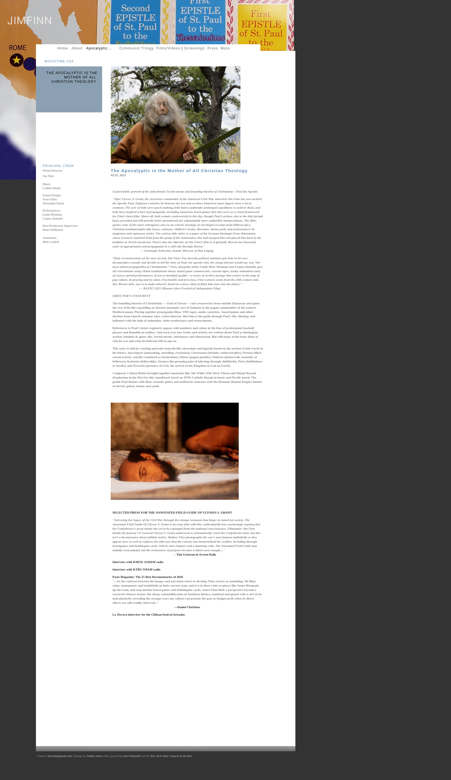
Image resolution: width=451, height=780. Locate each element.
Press (212, 48)
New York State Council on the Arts (171, 756)
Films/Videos (168, 48)
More (226, 48)
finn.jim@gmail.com (59, 756)
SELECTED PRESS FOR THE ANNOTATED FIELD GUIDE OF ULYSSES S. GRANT (173, 512)
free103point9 (132, 756)
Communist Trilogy (136, 48)
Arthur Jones (94, 756)
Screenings (194, 48)
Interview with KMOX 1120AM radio (137, 562)
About (77, 48)
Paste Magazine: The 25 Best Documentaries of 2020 (147, 577)
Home (63, 48)
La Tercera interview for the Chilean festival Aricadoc (148, 614)
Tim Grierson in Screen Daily (197, 554)
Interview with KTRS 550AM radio (137, 569)
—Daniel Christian (187, 607)
